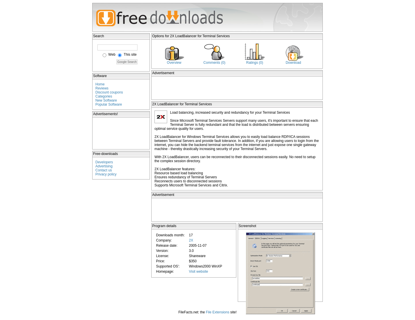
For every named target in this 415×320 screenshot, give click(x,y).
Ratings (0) (254, 63)
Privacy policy (105, 174)
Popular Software (108, 104)
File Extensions (217, 312)
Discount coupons (109, 92)
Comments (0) (214, 63)
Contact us (103, 170)
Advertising (103, 166)
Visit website (198, 272)
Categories (103, 96)
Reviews (101, 88)
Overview (174, 63)
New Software (106, 100)
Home (100, 84)
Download (293, 63)
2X (191, 240)
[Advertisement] (121, 133)
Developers (104, 162)
